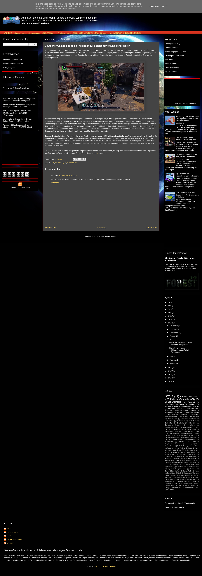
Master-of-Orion (172, 448)
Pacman (179, 456)
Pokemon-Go (180, 460)
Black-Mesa (192, 421)
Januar (173, 363)
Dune (185, 429)
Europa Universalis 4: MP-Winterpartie (180, 503)
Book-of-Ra (168, 423)
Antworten (55, 183)
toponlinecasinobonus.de (13, 64)
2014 (170, 381)
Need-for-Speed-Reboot (187, 454)
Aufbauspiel (17, 33)
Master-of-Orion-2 (172, 406)
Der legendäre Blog (172, 44)
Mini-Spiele (58, 33)
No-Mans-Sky (189, 399)
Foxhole (196, 433)
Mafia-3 (179, 446)
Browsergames (35, 33)
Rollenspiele (77, 33)
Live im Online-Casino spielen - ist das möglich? (186, 139)
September (174, 333)
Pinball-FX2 (168, 458)
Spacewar (193, 469)
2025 (170, 302)
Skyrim (196, 412)
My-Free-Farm (191, 452)
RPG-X (167, 464)
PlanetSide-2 (169, 460)
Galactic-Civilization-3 (180, 410)
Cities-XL (179, 408)
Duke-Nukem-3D (175, 429)
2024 (170, 306)
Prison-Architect (177, 462)
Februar (173, 360)
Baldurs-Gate (169, 421)
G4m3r (9, 529)
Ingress (193, 410)
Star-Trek (177, 471)
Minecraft (191, 402)
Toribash (170, 479)
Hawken (167, 439)
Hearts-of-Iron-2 (178, 439)
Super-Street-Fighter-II (174, 473)
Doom (181, 404)
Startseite (101, 228)
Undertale (168, 483)
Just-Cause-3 (182, 442)
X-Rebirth (170, 490)
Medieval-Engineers (186, 448)
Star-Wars (171, 414)
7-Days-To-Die (182, 416)
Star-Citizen (169, 404)
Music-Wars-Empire (177, 452)
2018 (170, 368)
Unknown (10, 543)
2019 (170, 323)
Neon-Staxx (169, 412)
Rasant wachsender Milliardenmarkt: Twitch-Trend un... (179, 350)
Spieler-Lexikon (171, 72)
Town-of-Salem (191, 479)
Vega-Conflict (187, 483)
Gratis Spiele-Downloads (174, 56)
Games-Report (12, 532)
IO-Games (169, 60)
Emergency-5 (169, 431)
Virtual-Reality (108, 33)
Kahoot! (193, 442)
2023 (170, 309)
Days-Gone (191, 425)
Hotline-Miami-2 (191, 439)
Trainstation (168, 481)
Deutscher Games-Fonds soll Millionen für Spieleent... (180, 343)
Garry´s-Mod (195, 435)
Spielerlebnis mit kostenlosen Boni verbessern (187, 175)
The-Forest (170, 475)
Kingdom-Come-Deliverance (174, 444)
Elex (52, 163)
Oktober (173, 329)
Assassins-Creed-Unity (188, 419)
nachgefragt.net (9, 67)
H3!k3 (9, 536)
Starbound (183, 414)
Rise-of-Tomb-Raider (192, 464)
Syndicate (187, 473)
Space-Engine (181, 469)
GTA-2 (169, 435)
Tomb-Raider (195, 477)
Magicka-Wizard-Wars (192, 446)
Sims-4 (188, 412)
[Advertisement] (150, 20)
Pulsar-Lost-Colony (190, 462)
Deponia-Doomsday (171, 427)
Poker (188, 460)
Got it (165, 6)
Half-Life (192, 404)
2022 (170, 313)
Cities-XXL (192, 423)
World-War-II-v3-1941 (192, 487)
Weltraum (117, 33)
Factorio (178, 431)
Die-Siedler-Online (186, 427)
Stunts (197, 471)
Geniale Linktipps (171, 48)
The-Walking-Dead (182, 475)
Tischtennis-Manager (181, 477)
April (172, 339)
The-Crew (195, 473)
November (174, 326)
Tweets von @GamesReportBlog (16, 88)
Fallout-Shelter (188, 431)
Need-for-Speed (170, 454)
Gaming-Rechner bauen (174, 507)
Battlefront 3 (181, 421)
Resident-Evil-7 (177, 464)
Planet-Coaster (180, 458)
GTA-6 (176, 435)
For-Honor (174, 433)
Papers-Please (191, 456)
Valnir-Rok (177, 483)
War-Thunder (183, 485)
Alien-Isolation (172, 419)
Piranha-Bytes (60, 163)
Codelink (189, 408)
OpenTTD (179, 412)
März (172, 356)
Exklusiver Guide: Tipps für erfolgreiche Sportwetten (186, 156)
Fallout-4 (174, 399)
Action (8, 32)
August (173, 336)
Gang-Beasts (184, 435)
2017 (170, 371)
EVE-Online (192, 429)
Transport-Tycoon (181, 481)
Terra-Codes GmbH (14, 539)
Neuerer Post (51, 228)
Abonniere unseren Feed (20, 187)
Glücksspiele (47, 33)
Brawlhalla (180, 423)
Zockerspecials (132, 32)
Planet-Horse (192, 458)
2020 (170, 319)
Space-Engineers (173, 402)
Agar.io (170, 408)
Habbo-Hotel (185, 437)
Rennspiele (67, 33)
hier (96, 153)
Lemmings (189, 444)
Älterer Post (151, 228)
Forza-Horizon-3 (186, 433)
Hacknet (193, 437)
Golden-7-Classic (172, 437)
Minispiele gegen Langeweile (176, 52)
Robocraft (170, 467)
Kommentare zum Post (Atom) (106, 236)
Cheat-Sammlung (172, 68)
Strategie (98, 33)
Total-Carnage (179, 479)
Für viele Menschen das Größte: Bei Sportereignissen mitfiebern (187, 195)
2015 (170, 378)
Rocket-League (181, 467)
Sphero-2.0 (168, 471)
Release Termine (171, 64)
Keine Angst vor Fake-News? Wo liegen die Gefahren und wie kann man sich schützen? (187, 120)
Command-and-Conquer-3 (173, 425)
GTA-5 (169, 396)
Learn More (154, 6)
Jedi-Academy (169, 442)
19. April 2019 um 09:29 (68, 176)
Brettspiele (25, 33)
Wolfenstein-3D (177, 487)
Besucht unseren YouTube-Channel (182, 103)
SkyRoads (171, 469)
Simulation (88, 33)
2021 (170, 316)
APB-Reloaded (194, 416)
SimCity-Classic (194, 467)
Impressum (114, 567)
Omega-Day (169, 456)
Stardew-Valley (187, 471)
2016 (170, 374)
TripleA (193, 481)
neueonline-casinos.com (12, 60)
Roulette (185, 406)
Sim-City (195, 406)
